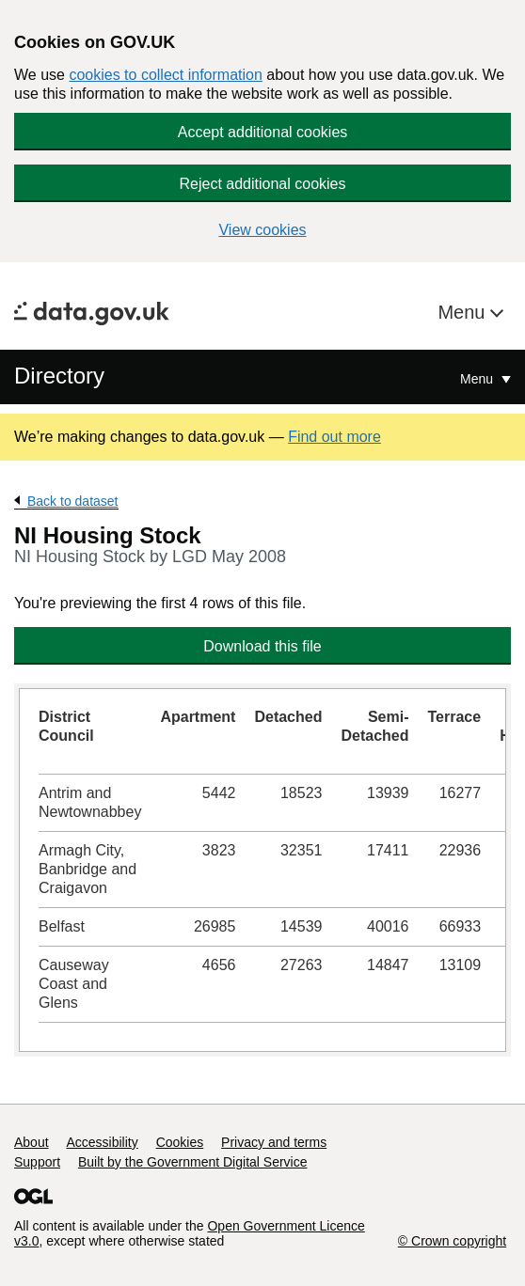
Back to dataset (73, 501)
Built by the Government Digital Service (193, 1161)
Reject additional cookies (263, 184)
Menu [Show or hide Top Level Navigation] (478, 378)
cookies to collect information (165, 75)
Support (37, 1161)
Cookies (180, 1142)
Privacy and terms (273, 1142)
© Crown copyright (452, 1240)
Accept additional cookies (263, 132)
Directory (59, 375)
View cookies (262, 230)
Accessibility (101, 1142)
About (31, 1142)
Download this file (262, 646)
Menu (464, 312)
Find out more (334, 437)
